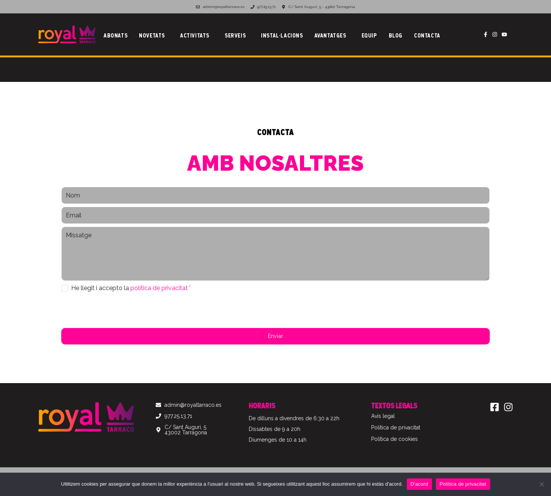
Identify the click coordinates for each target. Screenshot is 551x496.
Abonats (115, 35)
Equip (369, 35)
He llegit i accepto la (131, 288)
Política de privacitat (463, 484)
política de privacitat (159, 288)
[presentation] (119, 310)
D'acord (419, 484)
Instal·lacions (282, 35)
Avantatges (330, 35)
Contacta (427, 35)
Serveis (235, 35)
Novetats (152, 35)
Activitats (194, 35)
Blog (396, 35)
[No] (541, 484)
